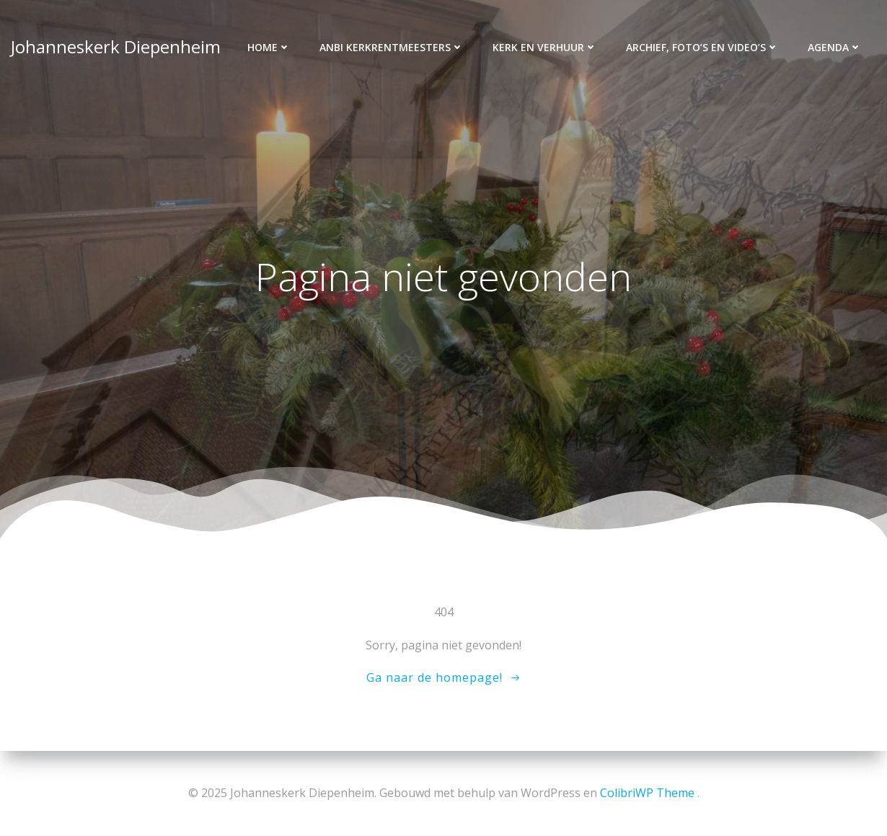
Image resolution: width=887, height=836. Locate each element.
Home (269, 47)
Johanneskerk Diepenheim (116, 46)
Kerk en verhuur (545, 47)
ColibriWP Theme (647, 793)
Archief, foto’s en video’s (702, 47)
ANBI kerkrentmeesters (391, 47)
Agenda (835, 47)
